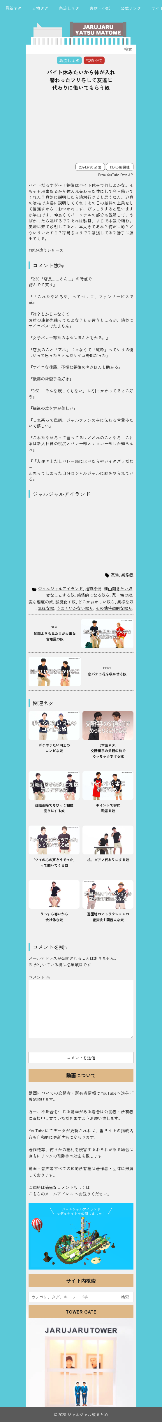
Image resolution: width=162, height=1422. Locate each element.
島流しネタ (69, 8)
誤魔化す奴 (65, 602)
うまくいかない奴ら (75, 608)
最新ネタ (13, 8)
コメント (39, 977)
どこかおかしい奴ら (96, 602)
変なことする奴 (60, 595)
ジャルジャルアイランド (60, 588)
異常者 (127, 574)
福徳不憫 (93, 588)
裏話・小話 (100, 8)
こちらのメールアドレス (51, 1194)
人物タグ (40, 8)
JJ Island (81, 1242)
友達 (115, 574)
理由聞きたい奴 (118, 588)
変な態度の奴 (41, 602)
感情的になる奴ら (93, 595)
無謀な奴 (46, 608)
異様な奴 (125, 602)
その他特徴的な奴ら (114, 608)
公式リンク (131, 8)
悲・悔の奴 (122, 595)
